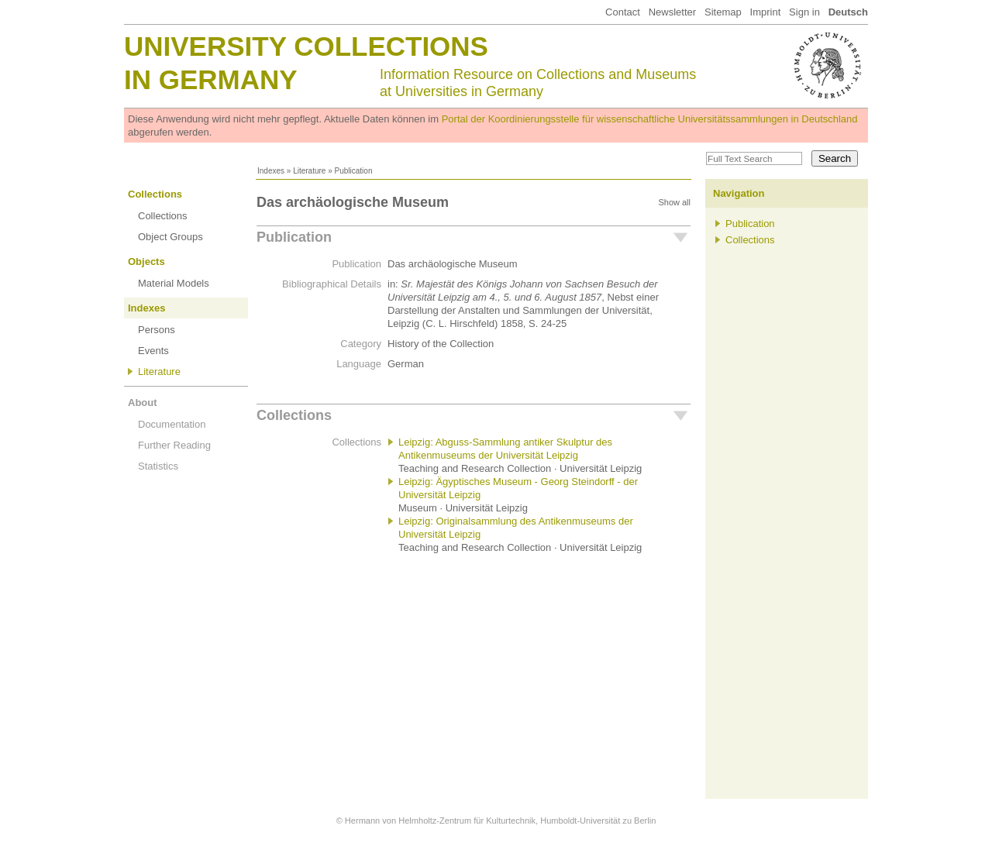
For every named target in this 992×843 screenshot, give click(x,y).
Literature (309, 171)
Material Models (173, 283)
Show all (674, 202)
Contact (622, 12)
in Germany (211, 79)
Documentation (171, 424)
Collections (155, 194)
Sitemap (723, 12)
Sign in (804, 12)
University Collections (306, 46)
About (142, 402)
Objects (146, 261)
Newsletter (672, 12)
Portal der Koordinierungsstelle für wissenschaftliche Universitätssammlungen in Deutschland (650, 119)
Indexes (270, 171)
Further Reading (174, 445)
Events (153, 350)
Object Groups (170, 237)
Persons (156, 329)
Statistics (158, 466)
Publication (294, 237)
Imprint (765, 12)
